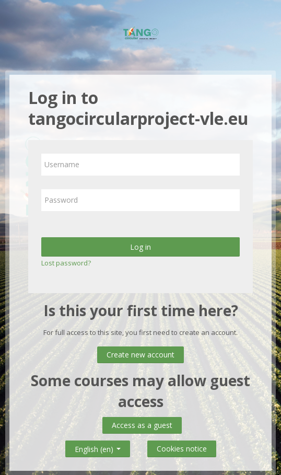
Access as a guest (142, 425)
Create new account (140, 355)
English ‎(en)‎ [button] (98, 447)
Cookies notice (182, 449)
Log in (140, 247)
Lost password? (66, 263)
